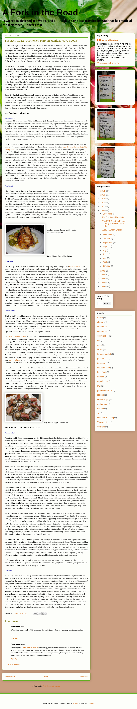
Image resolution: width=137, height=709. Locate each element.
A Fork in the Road (40, 12)
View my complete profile (108, 63)
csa (98, 340)
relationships (103, 399)
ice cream (101, 363)
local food (101, 372)
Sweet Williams (14, 360)
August (106, 246)
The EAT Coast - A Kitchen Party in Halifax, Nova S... (114, 223)
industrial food (103, 368)
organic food (102, 381)
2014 (102, 191)
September (108, 242)
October (106, 239)
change (100, 322)
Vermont (101, 427)
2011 (102, 203)
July (105, 250)
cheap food (102, 327)
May (105, 258)
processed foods (104, 390)
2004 (102, 286)
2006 (102, 279)
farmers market (104, 354)
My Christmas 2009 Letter (113, 217)
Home (47, 676)
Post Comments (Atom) (51, 686)
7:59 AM (14, 639)
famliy (100, 349)
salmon (100, 408)
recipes (100, 395)
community (102, 331)
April (105, 262)
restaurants (102, 404)
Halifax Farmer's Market (17, 337)
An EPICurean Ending (112, 230)
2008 (102, 271)
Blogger (91, 703)
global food (102, 358)
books (100, 318)
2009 (102, 210)
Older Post (83, 676)
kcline (75, 703)
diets (99, 345)
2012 (102, 199)
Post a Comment (14, 664)
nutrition (100, 377)
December (107, 214)
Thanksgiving (103, 422)
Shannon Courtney (109, 40)
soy (98, 413)
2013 (102, 195)
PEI (99, 386)
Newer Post (10, 676)
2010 (102, 206)
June (105, 254)
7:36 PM (14, 659)
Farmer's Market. (75, 266)
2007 (102, 275)
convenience (103, 336)
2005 (102, 282)
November (107, 235)
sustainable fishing (105, 417)
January (106, 266)
